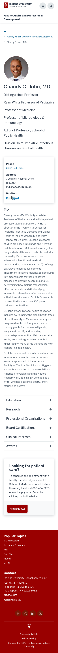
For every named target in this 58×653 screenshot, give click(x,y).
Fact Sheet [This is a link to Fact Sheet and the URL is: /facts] (9, 554)
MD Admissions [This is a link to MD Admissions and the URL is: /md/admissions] (11, 540)
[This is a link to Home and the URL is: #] (5, 31)
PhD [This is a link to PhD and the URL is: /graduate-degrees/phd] (6, 549)
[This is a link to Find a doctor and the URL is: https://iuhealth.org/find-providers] (17, 509)
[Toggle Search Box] (50, 5)
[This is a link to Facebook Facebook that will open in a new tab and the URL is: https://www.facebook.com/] (18, 615)
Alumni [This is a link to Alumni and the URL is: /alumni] (7, 558)
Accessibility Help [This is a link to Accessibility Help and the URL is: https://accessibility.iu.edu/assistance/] (29, 634)
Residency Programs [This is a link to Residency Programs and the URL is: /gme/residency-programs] (14, 545)
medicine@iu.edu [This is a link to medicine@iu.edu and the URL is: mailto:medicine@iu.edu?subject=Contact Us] (12, 599)
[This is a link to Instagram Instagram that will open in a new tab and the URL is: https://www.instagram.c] (25, 615)
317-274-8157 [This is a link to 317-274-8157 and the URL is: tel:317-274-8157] (10, 595)
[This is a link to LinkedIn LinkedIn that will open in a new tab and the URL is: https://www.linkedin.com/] (33, 615)
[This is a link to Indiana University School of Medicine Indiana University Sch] (18, 5)
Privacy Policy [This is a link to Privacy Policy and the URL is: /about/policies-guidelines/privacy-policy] (29, 638)
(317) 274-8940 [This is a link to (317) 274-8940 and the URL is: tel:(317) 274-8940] (15, 168)
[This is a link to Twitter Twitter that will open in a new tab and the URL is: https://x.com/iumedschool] (40, 615)
